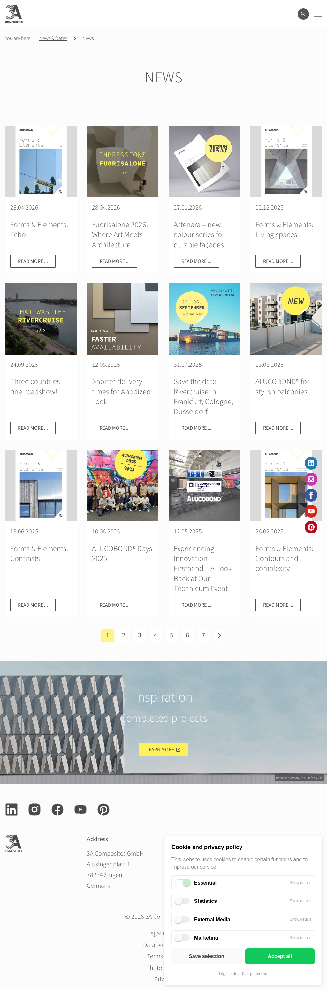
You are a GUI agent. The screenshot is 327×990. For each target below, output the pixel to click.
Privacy (163, 979)
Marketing (206, 937)
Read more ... (33, 261)
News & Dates (53, 38)
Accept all (280, 956)
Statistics (205, 901)
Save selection (206, 956)
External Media (212, 919)
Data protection (254, 974)
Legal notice (229, 974)
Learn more (160, 749)
